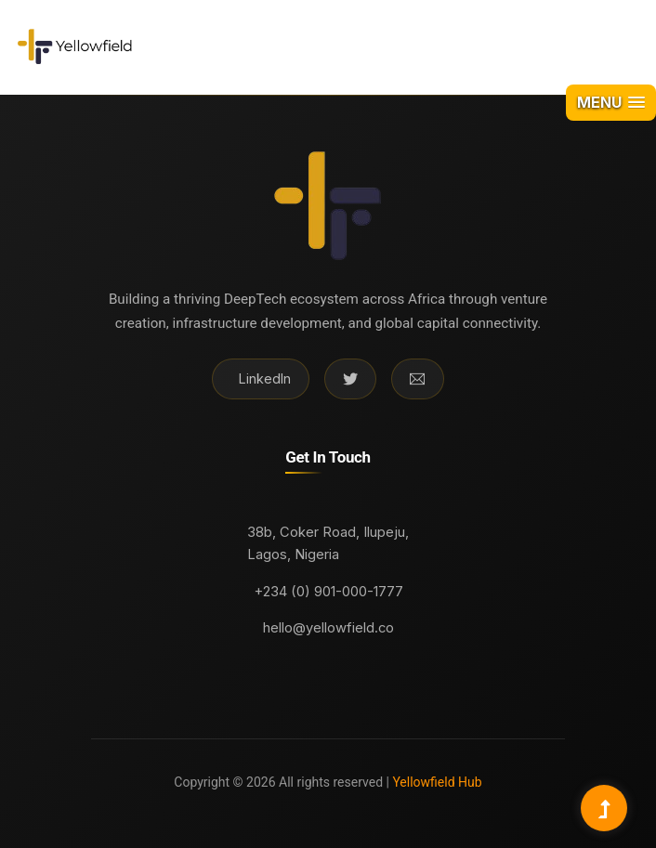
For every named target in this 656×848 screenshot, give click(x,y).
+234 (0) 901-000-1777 (328, 591)
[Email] (417, 379)
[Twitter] (350, 379)
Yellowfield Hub (435, 782)
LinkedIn (265, 378)
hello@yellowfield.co (328, 628)
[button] (611, 103)
